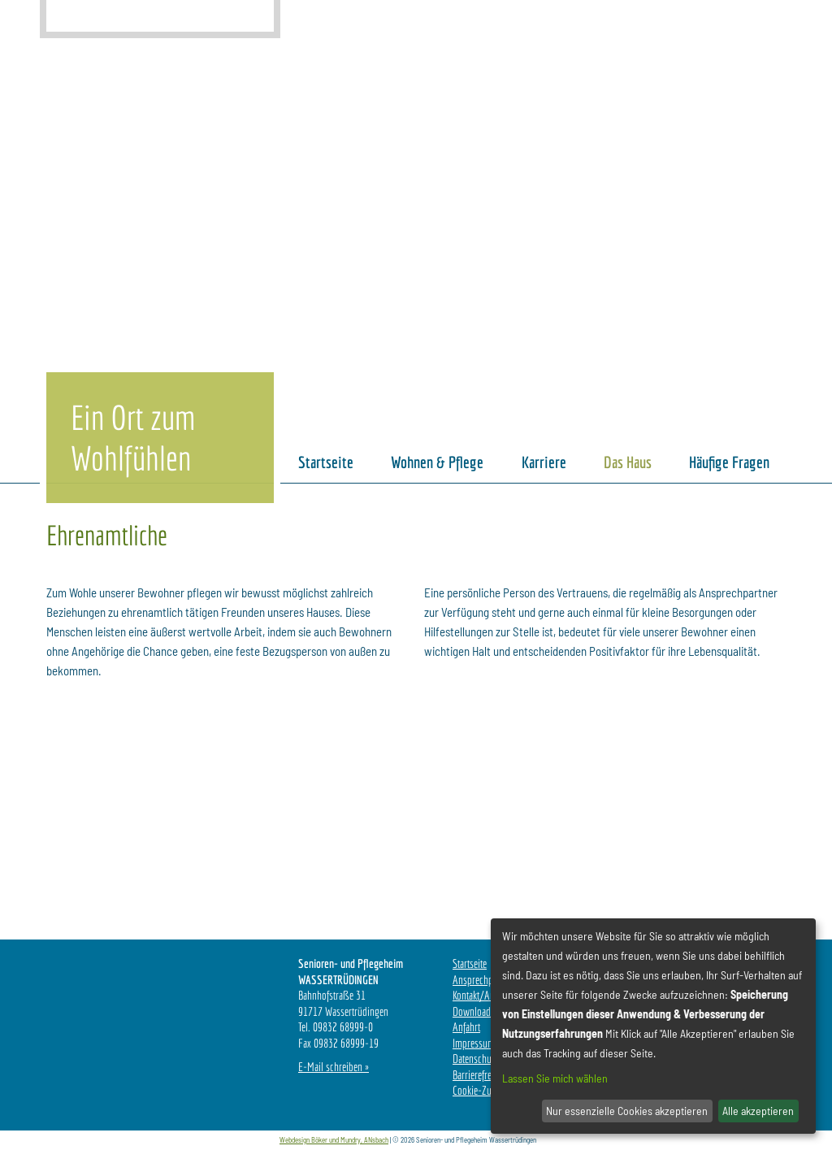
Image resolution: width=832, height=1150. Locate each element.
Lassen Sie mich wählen (555, 1078)
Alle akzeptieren (758, 1110)
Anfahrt (466, 1027)
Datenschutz (475, 1058)
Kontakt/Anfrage (483, 995)
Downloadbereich (485, 1011)
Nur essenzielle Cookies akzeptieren (627, 1110)
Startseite (470, 963)
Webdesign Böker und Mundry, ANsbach (334, 1139)
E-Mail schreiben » (333, 1067)
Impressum (474, 1043)
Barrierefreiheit (480, 1075)
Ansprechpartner (484, 980)
